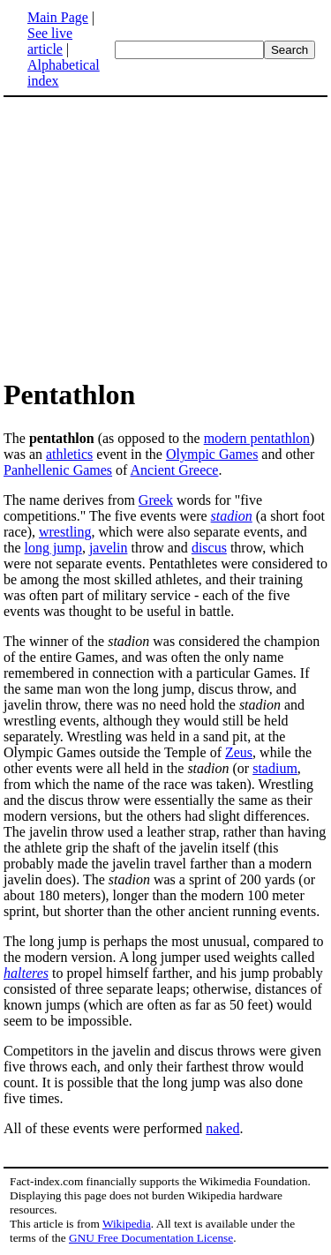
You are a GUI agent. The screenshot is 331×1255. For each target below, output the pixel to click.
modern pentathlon (257, 438)
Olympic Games (212, 454)
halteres (26, 973)
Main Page (57, 17)
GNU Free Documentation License (151, 1237)
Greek (156, 499)
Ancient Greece (175, 469)
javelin (108, 547)
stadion (231, 515)
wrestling (65, 531)
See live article (49, 41)
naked (222, 1128)
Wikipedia (126, 1223)
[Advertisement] (152, 236)
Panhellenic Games (58, 469)
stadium (274, 768)
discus (209, 547)
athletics (69, 454)
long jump (53, 547)
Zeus (238, 752)
